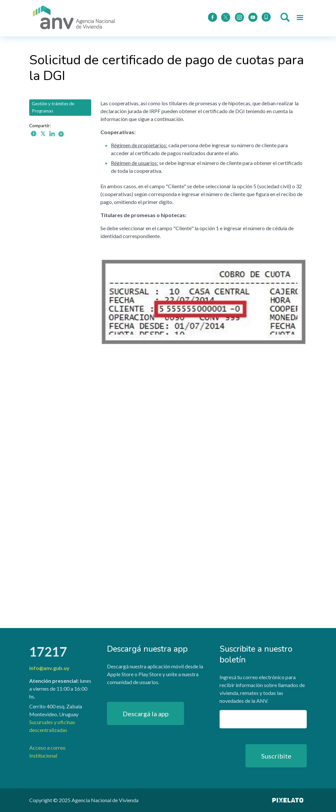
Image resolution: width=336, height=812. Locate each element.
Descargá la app (146, 714)
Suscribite (276, 756)
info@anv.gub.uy (49, 668)
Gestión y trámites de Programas (53, 107)
